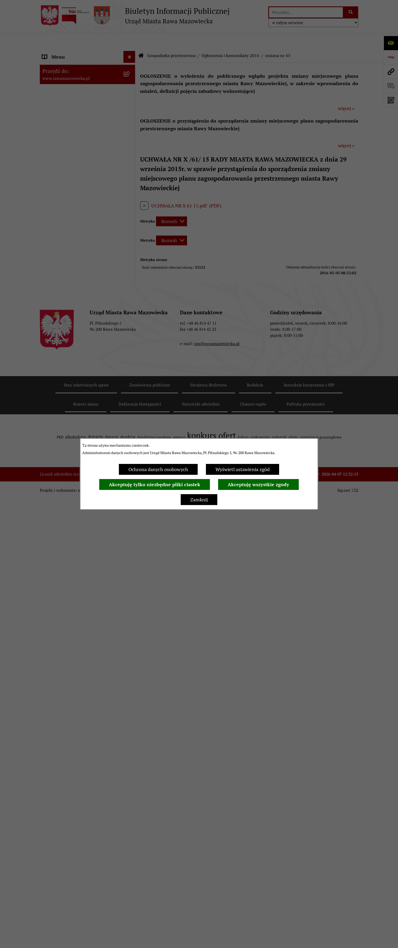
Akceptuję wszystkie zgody (258, 484)
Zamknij (199, 500)
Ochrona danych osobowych (158, 469)
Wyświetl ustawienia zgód (242, 469)
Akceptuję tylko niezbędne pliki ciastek (154, 484)
